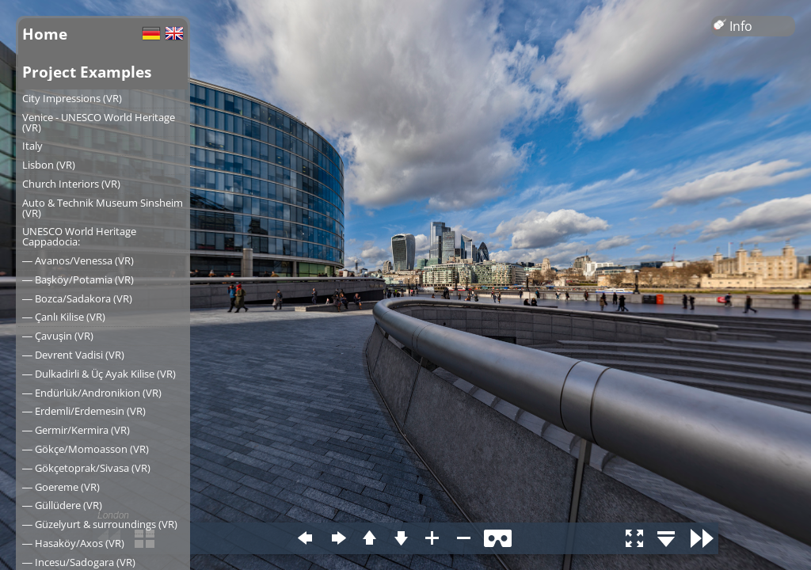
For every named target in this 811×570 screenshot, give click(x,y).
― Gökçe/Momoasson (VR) (85, 449)
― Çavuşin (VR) (57, 336)
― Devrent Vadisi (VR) (73, 355)
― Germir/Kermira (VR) (76, 430)
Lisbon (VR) (48, 165)
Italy (32, 146)
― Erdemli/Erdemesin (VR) (84, 411)
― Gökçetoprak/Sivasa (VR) (86, 468)
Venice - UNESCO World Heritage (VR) (98, 122)
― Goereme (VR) (61, 487)
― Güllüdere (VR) (62, 505)
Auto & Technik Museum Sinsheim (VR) (102, 208)
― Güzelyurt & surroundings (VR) (99, 524)
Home (44, 33)
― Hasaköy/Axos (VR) (73, 543)
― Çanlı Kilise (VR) (63, 317)
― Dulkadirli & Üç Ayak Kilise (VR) (99, 374)
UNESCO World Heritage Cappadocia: (79, 236)
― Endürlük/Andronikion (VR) (92, 393)
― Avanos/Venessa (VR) (78, 260)
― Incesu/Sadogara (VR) (78, 562)
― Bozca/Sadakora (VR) (77, 298)
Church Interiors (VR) (71, 184)
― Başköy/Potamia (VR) (78, 279)
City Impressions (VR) (72, 98)
